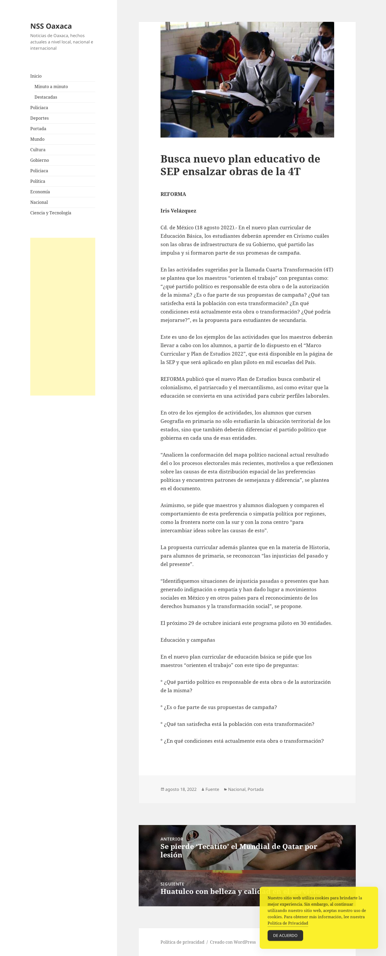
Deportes (39, 118)
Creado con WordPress (233, 942)
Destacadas (45, 97)
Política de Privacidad (288, 925)
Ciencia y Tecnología (50, 213)
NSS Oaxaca (51, 26)
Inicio (36, 76)
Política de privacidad (182, 942)
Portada (38, 128)
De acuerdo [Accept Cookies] (285, 938)
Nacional (39, 202)
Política (37, 181)
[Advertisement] (63, 317)
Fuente (212, 789)
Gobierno (39, 160)
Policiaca (39, 107)
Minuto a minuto (51, 86)
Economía (40, 192)
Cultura (38, 150)
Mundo (37, 139)
